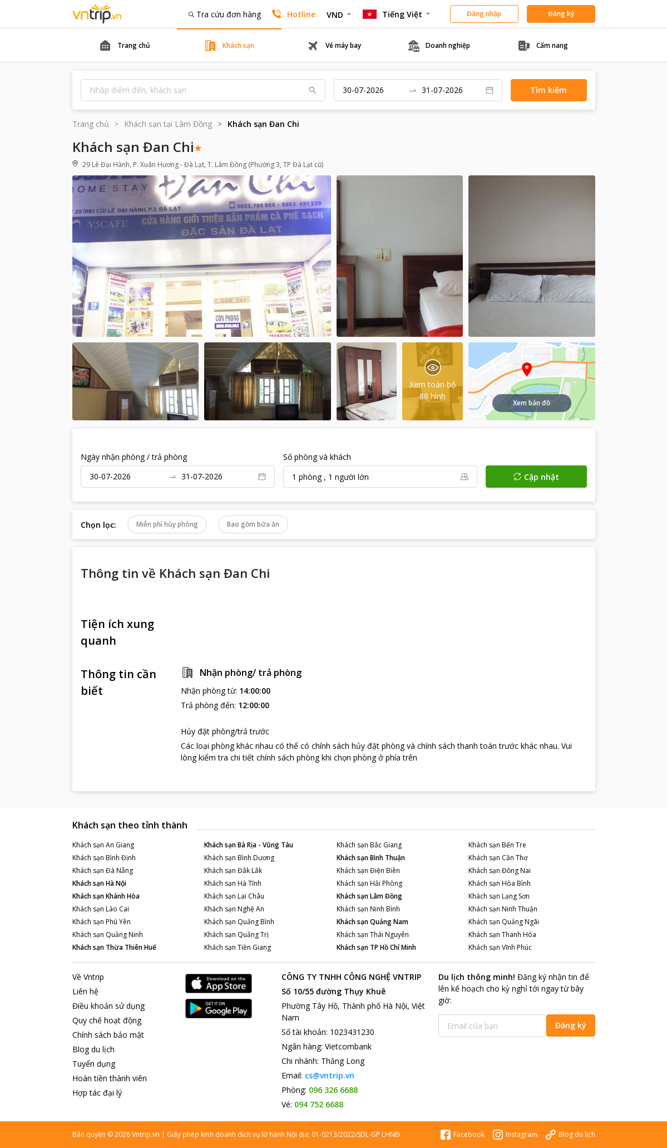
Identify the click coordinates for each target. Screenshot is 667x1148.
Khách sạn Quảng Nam (372, 921)
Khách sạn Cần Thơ (497, 857)
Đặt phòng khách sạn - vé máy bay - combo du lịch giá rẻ (97, 14)
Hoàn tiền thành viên (109, 1078)
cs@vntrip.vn (329, 1075)
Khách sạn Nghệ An (234, 909)
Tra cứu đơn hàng (225, 14)
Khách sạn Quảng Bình (239, 921)
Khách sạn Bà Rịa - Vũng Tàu (248, 845)
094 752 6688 (318, 1104)
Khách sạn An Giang (103, 845)
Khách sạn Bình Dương (239, 857)
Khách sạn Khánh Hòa (106, 896)
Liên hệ (85, 991)
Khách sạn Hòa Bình (499, 883)
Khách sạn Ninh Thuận (502, 909)
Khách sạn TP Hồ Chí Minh (376, 947)
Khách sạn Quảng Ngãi (503, 921)
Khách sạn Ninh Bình (368, 909)
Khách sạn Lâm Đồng (369, 896)
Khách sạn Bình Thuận (371, 857)
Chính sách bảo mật (108, 1034)
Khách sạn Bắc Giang (369, 845)
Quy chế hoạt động (106, 1020)
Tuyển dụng (93, 1063)
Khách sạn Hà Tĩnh (232, 883)
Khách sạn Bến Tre (497, 845)
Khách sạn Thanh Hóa (502, 934)
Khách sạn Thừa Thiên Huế (114, 947)
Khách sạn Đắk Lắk (233, 870)
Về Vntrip (88, 977)
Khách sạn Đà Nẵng (102, 870)
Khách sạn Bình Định (104, 857)
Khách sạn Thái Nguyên (373, 934)
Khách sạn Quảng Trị (236, 934)
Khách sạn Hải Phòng (369, 883)
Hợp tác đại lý (97, 1092)
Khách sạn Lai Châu (234, 896)
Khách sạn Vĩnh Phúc (500, 947)
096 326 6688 (333, 1090)
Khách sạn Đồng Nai (499, 870)
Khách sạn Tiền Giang (237, 947)
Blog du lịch (93, 1049)
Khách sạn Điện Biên (368, 870)
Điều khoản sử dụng (108, 1005)
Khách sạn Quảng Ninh (107, 934)
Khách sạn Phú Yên (101, 921)
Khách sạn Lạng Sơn (499, 896)
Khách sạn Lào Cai (100, 909)
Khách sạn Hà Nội (99, 883)
